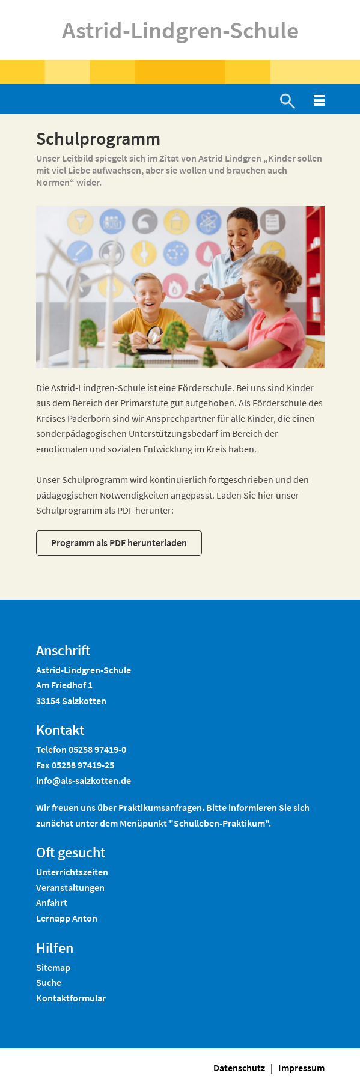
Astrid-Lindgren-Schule (180, 30)
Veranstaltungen (70, 887)
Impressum (301, 1068)
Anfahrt (51, 902)
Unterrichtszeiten (72, 872)
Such (46, 982)
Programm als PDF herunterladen (119, 542)
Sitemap (53, 967)
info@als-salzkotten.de (83, 780)
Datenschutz (239, 1068)
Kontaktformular (71, 998)
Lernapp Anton (66, 918)
